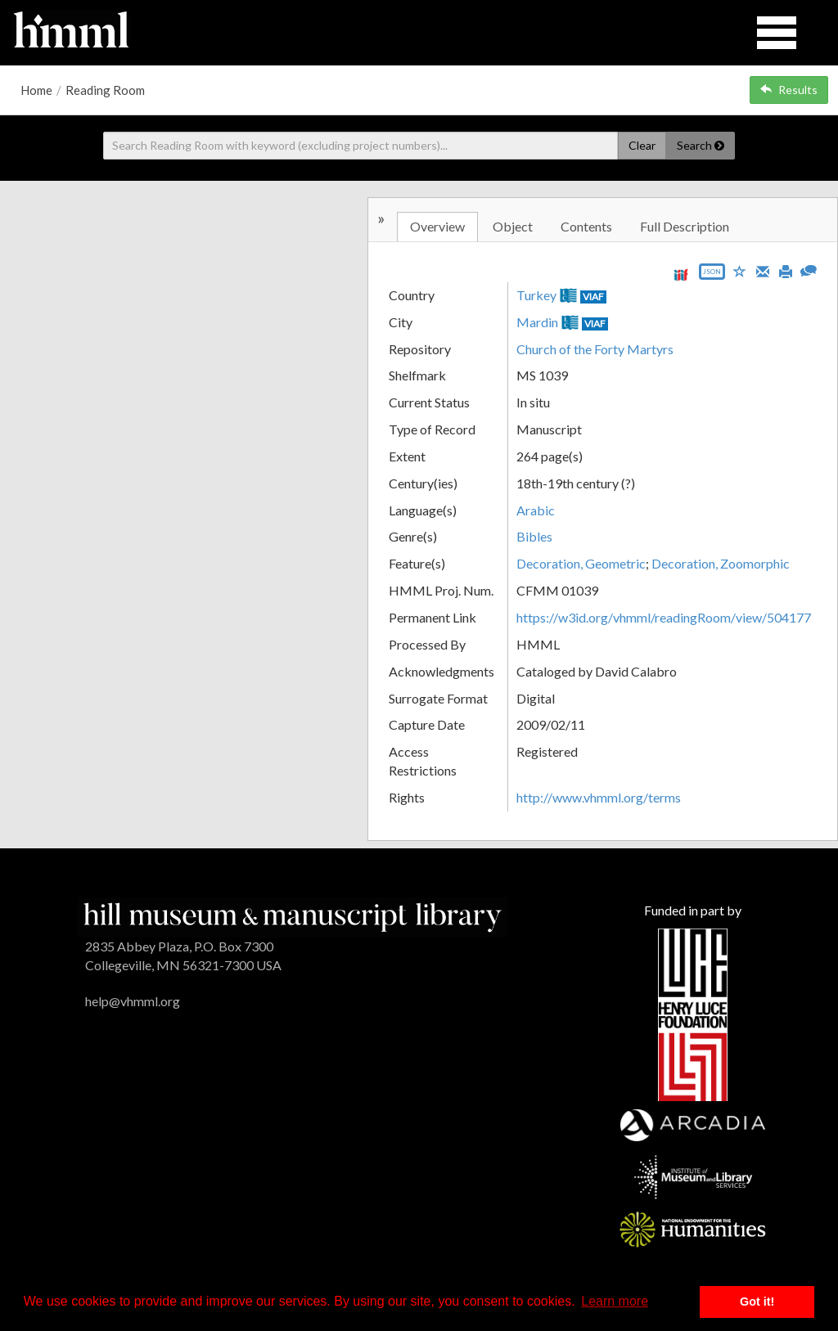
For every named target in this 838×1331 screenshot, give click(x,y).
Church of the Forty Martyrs (595, 349)
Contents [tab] (586, 226)
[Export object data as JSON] (712, 275)
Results (789, 90)
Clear (642, 145)
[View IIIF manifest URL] (681, 274)
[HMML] (292, 916)
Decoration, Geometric (581, 563)
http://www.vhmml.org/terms (598, 797)
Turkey (536, 295)
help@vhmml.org (132, 1001)
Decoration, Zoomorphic (720, 563)
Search (700, 145)
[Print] (785, 270)
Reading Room (105, 90)
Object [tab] (513, 226)
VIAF (593, 296)
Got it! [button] (757, 1301)
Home (36, 90)
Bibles (534, 536)
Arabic (535, 510)
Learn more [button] (614, 1301)
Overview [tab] (437, 226)
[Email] (762, 270)
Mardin (537, 322)
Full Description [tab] (684, 226)
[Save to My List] (739, 270)
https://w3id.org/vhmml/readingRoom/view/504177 (663, 617)
